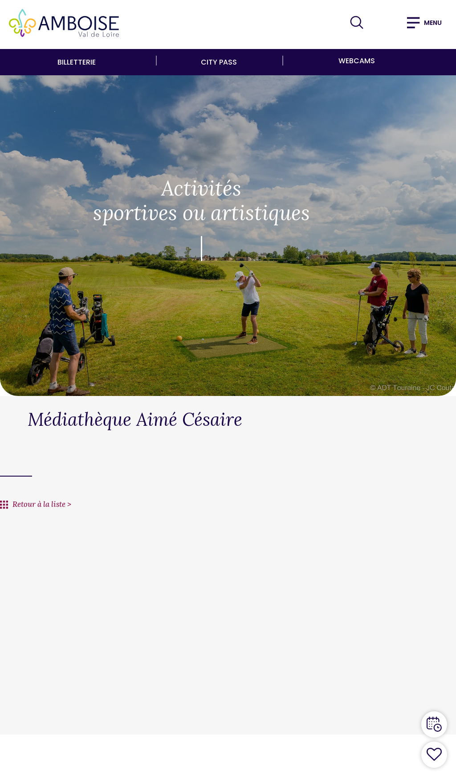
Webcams (356, 61)
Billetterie (76, 62)
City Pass (219, 62)
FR (381, 22)
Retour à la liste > (41, 504)
